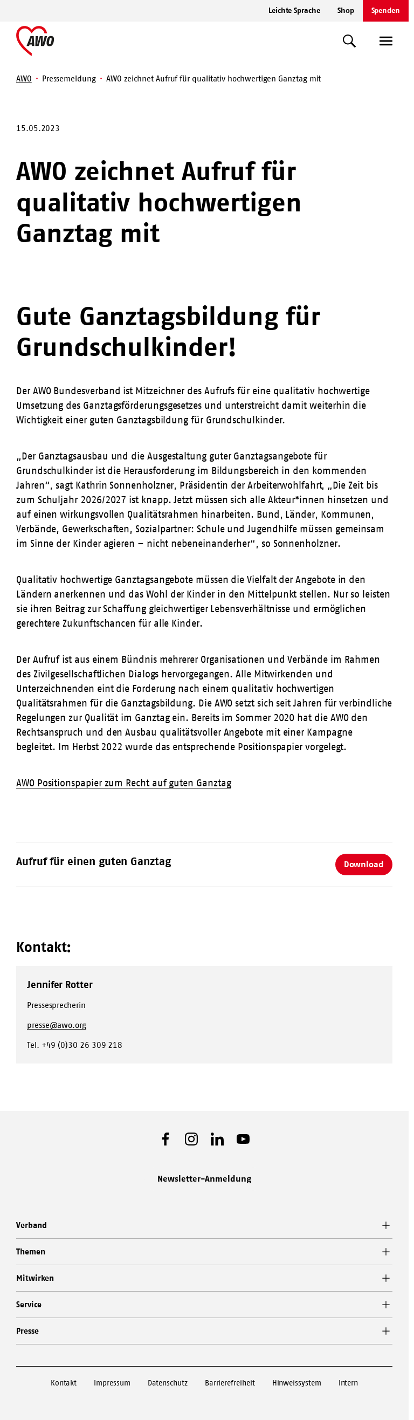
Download (364, 864)
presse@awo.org (56, 1025)
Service (28, 1304)
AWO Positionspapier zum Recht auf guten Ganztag (123, 783)
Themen (30, 1251)
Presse (27, 1330)
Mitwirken (35, 1277)
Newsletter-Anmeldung (204, 1178)
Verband (31, 1225)
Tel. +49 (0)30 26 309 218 (74, 1044)
